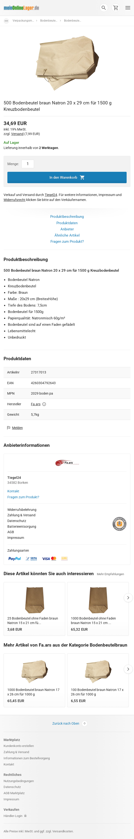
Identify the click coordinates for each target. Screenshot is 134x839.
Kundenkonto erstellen (19, 746)
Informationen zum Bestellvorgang (27, 758)
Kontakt (13, 491)
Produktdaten (67, 223)
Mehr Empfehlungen (110, 574)
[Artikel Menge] (27, 164)
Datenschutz (16, 521)
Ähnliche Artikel (67, 235)
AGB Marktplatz (14, 793)
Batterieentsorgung (21, 526)
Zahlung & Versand (21, 515)
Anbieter (67, 229)
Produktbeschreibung (67, 216)
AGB (10, 532)
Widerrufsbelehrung (21, 510)
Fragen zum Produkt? (67, 241)
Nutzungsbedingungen (19, 781)
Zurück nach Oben (70, 724)
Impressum (15, 538)
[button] (104, 7)
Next (128, 597)
